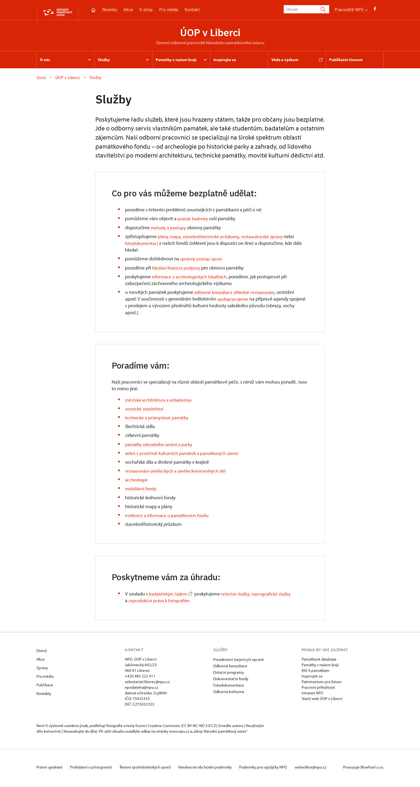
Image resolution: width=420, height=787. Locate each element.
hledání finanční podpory (177, 270)
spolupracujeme (233, 301)
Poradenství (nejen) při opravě (238, 661)
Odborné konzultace (230, 667)
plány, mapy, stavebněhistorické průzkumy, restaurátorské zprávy (223, 238)
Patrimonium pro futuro (322, 683)
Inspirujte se (312, 678)
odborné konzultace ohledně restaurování (236, 294)
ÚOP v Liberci (210, 33)
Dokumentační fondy (230, 680)
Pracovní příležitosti (318, 689)
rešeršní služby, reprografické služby (258, 596)
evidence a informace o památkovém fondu (169, 517)
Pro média (168, 9)
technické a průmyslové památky (158, 420)
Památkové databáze (319, 661)
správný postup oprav (202, 261)
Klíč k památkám (315, 672)
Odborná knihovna (228, 693)
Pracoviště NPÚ (351, 9)
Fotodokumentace (228, 687)
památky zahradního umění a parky (160, 446)
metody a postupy (169, 229)
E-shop (146, 9)
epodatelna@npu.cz (141, 689)
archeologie (137, 482)
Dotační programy (228, 674)
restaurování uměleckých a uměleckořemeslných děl (177, 473)
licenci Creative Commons (158, 727)
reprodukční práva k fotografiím (160, 602)
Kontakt (192, 9)
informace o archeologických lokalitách (191, 279)
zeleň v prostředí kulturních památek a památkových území (184, 455)
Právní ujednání (49, 769)
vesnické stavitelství (145, 411)
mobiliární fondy (141, 491)
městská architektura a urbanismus (160, 402)
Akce (128, 9)
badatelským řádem (171, 596)
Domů (41, 652)
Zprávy (42, 669)
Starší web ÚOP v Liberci (322, 700)
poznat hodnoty (194, 221)
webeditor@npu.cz (319, 769)
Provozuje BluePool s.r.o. (363, 769)
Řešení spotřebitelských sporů (149, 769)
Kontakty (43, 695)
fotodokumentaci (142, 245)
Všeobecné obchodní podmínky (210, 769)
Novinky (109, 9)
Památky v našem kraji (320, 666)
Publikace (44, 686)
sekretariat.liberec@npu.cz (147, 683)
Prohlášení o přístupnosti (93, 769)
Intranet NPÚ (312, 695)
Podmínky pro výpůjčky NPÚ (270, 769)
